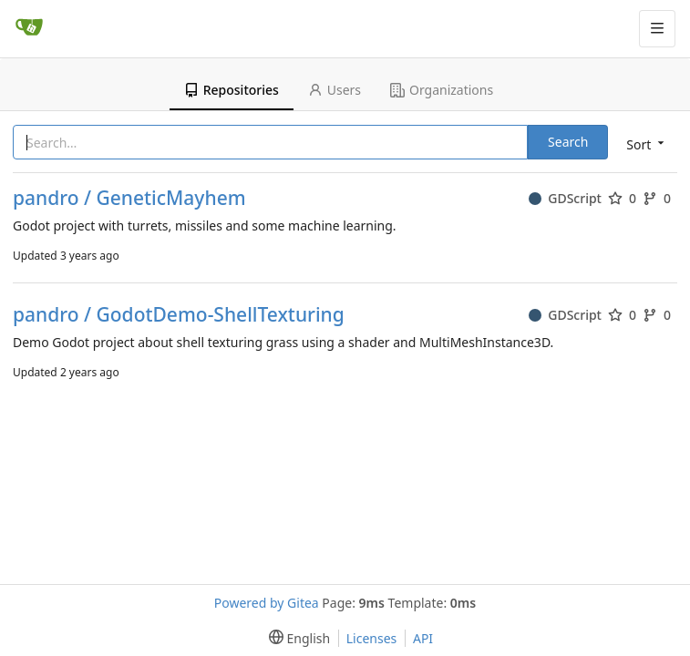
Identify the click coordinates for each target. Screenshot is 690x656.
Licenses (371, 638)
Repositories (231, 89)
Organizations (441, 89)
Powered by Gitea (266, 602)
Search (568, 141)
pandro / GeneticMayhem (129, 198)
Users (334, 89)
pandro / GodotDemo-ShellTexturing (179, 314)
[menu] (643, 143)
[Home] (29, 28)
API (423, 638)
